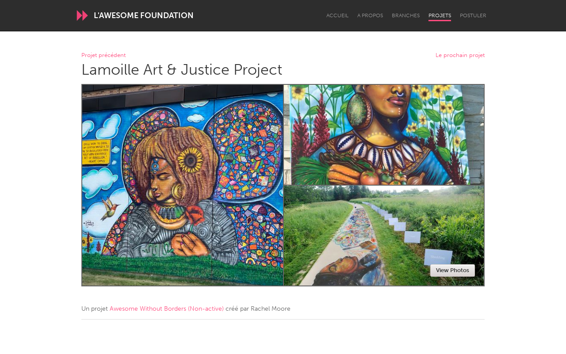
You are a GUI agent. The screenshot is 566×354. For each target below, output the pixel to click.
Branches (406, 15)
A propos (370, 15)
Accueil (337, 15)
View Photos (452, 270)
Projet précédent (103, 55)
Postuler (473, 15)
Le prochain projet (460, 55)
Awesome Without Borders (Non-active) (167, 308)
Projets (439, 15)
